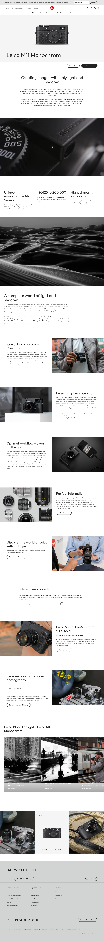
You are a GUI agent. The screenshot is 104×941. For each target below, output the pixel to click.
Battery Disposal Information (57, 929)
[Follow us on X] (33, 919)
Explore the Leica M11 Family (18, 705)
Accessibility (36, 929)
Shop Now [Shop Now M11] (58, 849)
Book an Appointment (16, 557)
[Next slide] (94, 764)
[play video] (52, 147)
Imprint (8, 929)
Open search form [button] (88, 8)
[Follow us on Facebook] (24, 919)
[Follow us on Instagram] (16, 919)
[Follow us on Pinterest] (37, 919)
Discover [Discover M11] (44, 849)
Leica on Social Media (87, 920)
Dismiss (99, 2)
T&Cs (79, 929)
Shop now (89, 66)
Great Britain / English (24, 879)
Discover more (64, 650)
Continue (93, 2)
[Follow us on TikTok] (28, 919)
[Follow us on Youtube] (20, 919)
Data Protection (17, 929)
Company (28, 8)
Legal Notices (27, 929)
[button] (95, 879)
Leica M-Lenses (64, 513)
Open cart (98, 8)
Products (6, 8)
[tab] (50, 795)
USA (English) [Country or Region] (78, 2)
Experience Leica (17, 8)
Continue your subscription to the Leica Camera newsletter (62, 604)
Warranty (44, 929)
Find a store (95, 8)
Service (36, 8)
